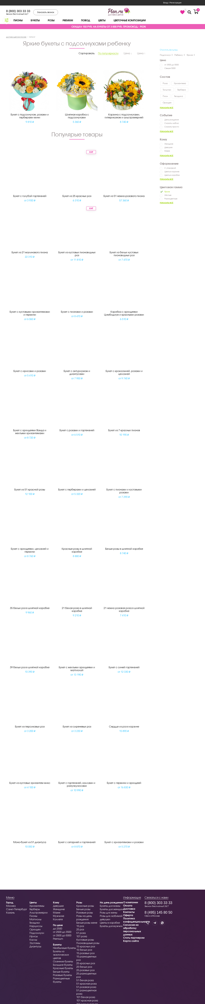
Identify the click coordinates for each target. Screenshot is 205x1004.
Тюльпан (167, 90)
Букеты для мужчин (111, 926)
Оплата (127, 905)
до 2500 (57, 928)
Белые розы (83, 909)
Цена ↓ (128, 53)
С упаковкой (170, 168)
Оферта (128, 915)
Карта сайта (131, 940)
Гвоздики (34, 922)
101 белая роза (85, 997)
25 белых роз (84, 966)
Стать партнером (133, 937)
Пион (165, 96)
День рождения (171, 120)
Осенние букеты (63, 961)
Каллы (33, 939)
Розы (51, 20)
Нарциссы (35, 926)
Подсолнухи (36, 932)
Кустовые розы (85, 939)
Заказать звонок (45, 12)
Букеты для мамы (110, 905)
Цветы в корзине (171, 171)
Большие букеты (63, 964)
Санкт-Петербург (16, 909)
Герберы (34, 909)
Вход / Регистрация (172, 3)
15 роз (80, 926)
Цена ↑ (141, 53)
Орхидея (167, 102)
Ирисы (33, 936)
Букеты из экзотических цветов (61, 954)
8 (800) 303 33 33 (18, 11)
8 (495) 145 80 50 (158, 912)
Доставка (129, 908)
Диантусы (35, 946)
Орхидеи (35, 929)
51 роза (81, 932)
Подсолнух (166, 55)
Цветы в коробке (172, 175)
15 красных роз (85, 946)
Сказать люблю (171, 123)
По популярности (108, 53)
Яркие (191, 55)
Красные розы (85, 905)
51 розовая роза (86, 986)
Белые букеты (61, 971)
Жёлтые (167, 195)
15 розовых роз (85, 953)
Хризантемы (36, 905)
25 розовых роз (85, 970)
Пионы (18, 20)
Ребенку (179, 55)
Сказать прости (171, 127)
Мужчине (58, 915)
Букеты (35, 20)
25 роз (80, 929)
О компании (130, 902)
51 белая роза (85, 980)
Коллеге (58, 919)
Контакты (129, 911)
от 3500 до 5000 (171, 65)
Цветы (101, 20)
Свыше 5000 (170, 68)
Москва (11, 905)
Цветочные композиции (130, 20)
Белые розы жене (86, 922)
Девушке (168, 147)
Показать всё (166, 108)
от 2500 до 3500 (62, 931)
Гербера (181, 90)
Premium (68, 20)
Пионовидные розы (87, 943)
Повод (85, 20)
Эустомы (34, 943)
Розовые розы (84, 912)
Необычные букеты (64, 947)
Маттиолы (35, 919)
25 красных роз (85, 963)
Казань (10, 912)
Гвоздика (178, 96)
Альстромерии (38, 912)
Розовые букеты (62, 975)
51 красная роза (86, 983)
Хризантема (180, 83)
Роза (165, 83)
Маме (167, 151)
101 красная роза (87, 1000)
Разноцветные (170, 199)
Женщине (168, 144)
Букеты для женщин (111, 909)
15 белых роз (84, 949)
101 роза (81, 936)
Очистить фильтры (169, 50)
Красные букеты (63, 968)
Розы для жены (108, 912)
